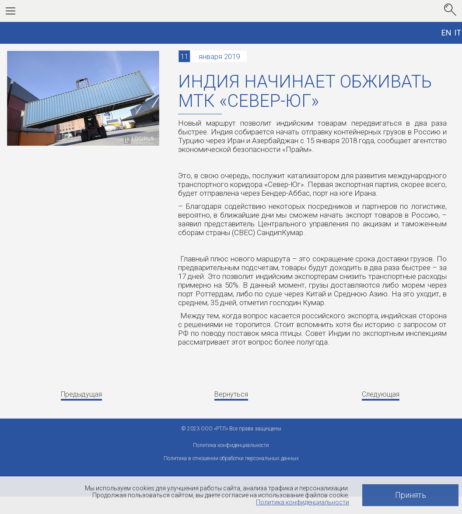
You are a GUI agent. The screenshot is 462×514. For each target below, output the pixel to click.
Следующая (380, 394)
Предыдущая (81, 394)
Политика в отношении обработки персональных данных (231, 458)
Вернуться (231, 394)
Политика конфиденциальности (302, 502)
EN (446, 32)
